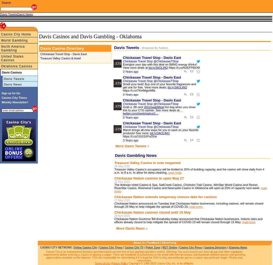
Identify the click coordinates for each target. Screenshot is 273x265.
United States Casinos (12, 58)
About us (139, 242)
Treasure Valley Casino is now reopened (147, 163)
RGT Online (169, 247)
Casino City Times (111, 247)
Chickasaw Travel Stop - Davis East (63, 54)
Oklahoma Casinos (16, 66)
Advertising (169, 242)
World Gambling (14, 40)
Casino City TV (134, 247)
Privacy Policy (119, 263)
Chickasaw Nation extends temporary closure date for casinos (165, 197)
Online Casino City (85, 247)
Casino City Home (16, 34)
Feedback (153, 242)
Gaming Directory (215, 247)
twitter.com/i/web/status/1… (141, 113)
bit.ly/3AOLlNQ (158, 67)
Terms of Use (103, 263)
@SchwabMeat (154, 107)
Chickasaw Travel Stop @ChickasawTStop (151, 61)
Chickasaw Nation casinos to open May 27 (149, 178)
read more (175, 172)
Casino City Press (190, 247)
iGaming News (238, 247)
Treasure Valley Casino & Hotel (60, 58)
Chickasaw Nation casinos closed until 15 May (152, 212)
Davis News (13, 84)
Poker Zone (153, 247)
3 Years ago (130, 71)
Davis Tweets (14, 78)
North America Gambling (13, 48)
